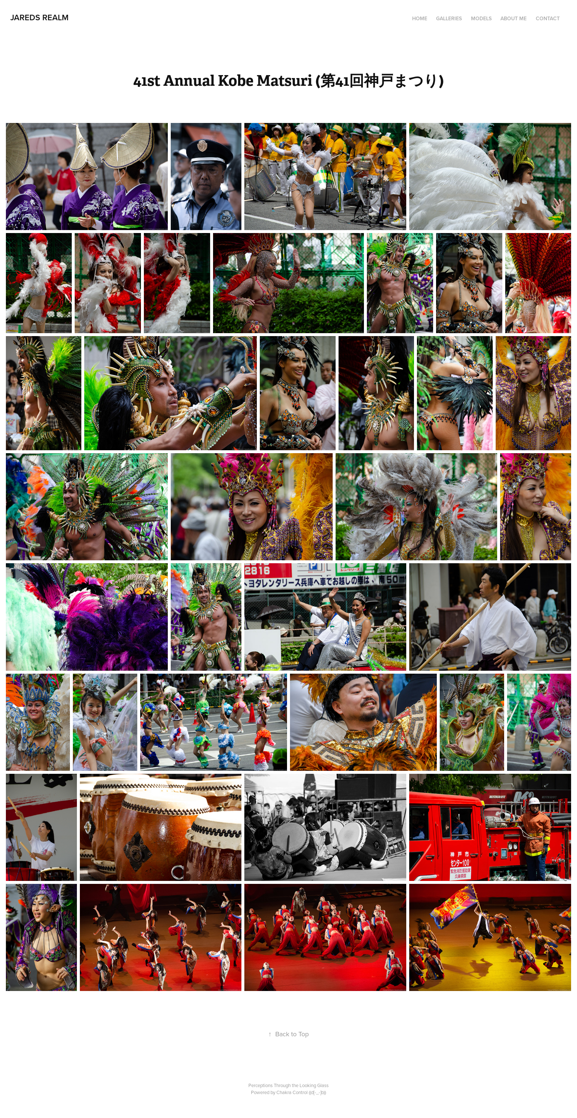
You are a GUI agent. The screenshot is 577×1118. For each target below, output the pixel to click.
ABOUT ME (513, 18)
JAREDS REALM (39, 17)
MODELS (481, 18)
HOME (419, 18)
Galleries (449, 18)
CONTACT (548, 18)
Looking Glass (314, 1085)
